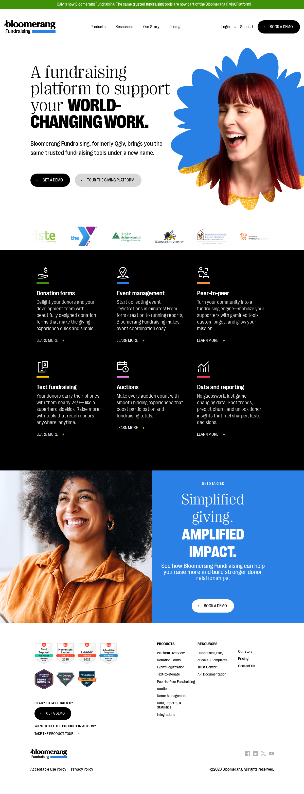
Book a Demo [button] (215, 606)
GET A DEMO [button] (53, 180)
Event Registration (171, 667)
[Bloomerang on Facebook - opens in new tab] (247, 754)
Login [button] (225, 27)
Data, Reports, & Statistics (169, 705)
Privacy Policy (82, 769)
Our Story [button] (151, 27)
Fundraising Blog (210, 653)
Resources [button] (124, 27)
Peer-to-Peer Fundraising (176, 682)
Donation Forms (169, 660)
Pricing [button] (174, 27)
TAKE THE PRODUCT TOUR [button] (53, 734)
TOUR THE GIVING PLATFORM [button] (110, 180)
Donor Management (172, 696)
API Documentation (212, 674)
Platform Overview (171, 653)
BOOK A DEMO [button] (281, 27)
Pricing (243, 658)
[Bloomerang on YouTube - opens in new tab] (271, 754)
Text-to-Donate (168, 674)
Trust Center (207, 667)
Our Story (245, 651)
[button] (247, 27)
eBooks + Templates (212, 660)
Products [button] (98, 27)
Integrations (166, 715)
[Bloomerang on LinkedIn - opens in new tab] (255, 754)
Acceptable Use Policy (48, 769)
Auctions (163, 689)
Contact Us (246, 666)
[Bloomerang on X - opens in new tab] (263, 754)
